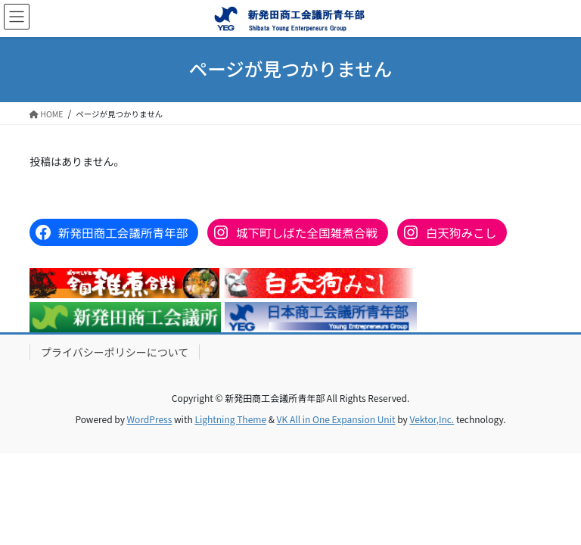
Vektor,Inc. (431, 419)
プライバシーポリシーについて (114, 352)
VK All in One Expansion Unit (336, 419)
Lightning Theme (230, 419)
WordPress (149, 419)
